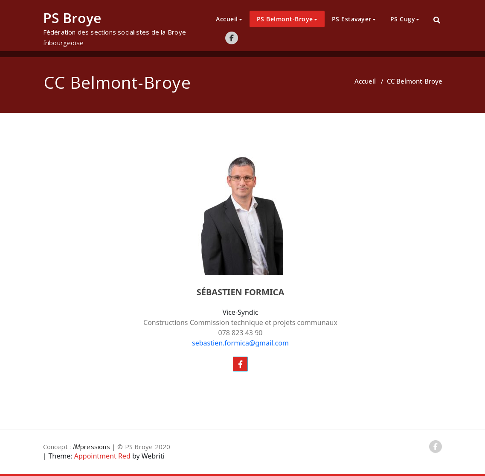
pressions (91, 446)
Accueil (229, 19)
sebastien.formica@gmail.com (240, 343)
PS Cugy (405, 19)
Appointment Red (102, 456)
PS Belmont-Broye (287, 19)
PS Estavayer (354, 19)
